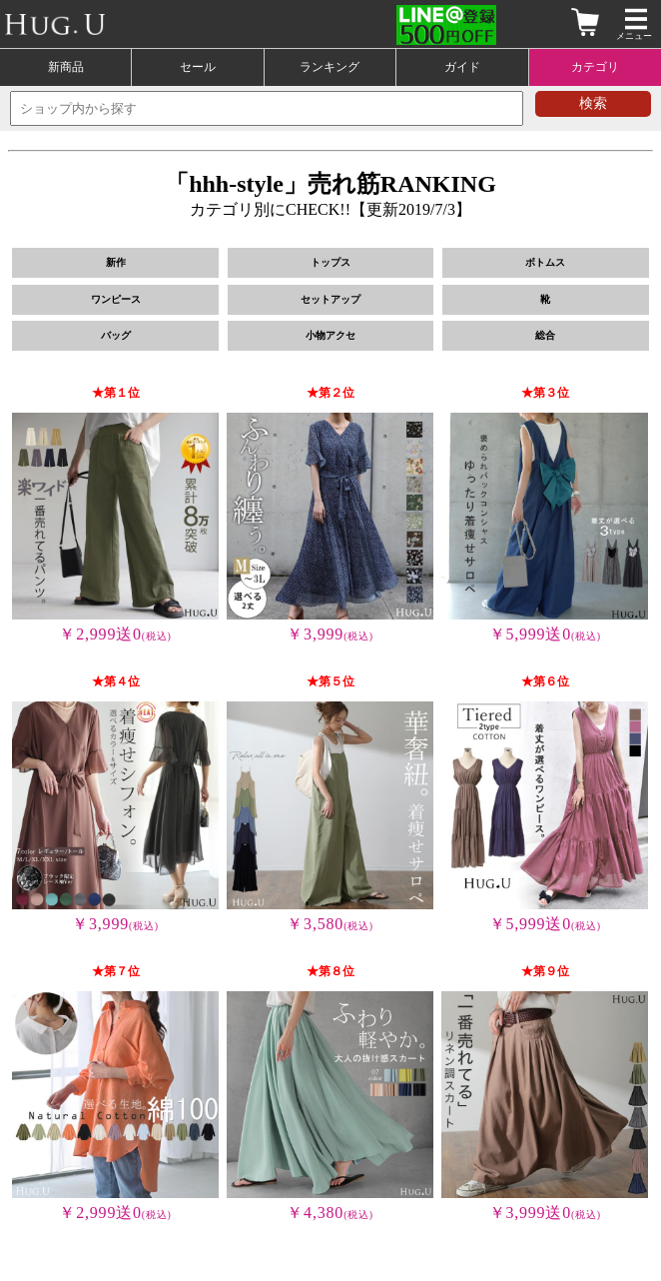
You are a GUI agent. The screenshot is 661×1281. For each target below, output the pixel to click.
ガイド (462, 67)
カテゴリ (595, 67)
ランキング (329, 67)
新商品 (66, 67)
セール (198, 67)
